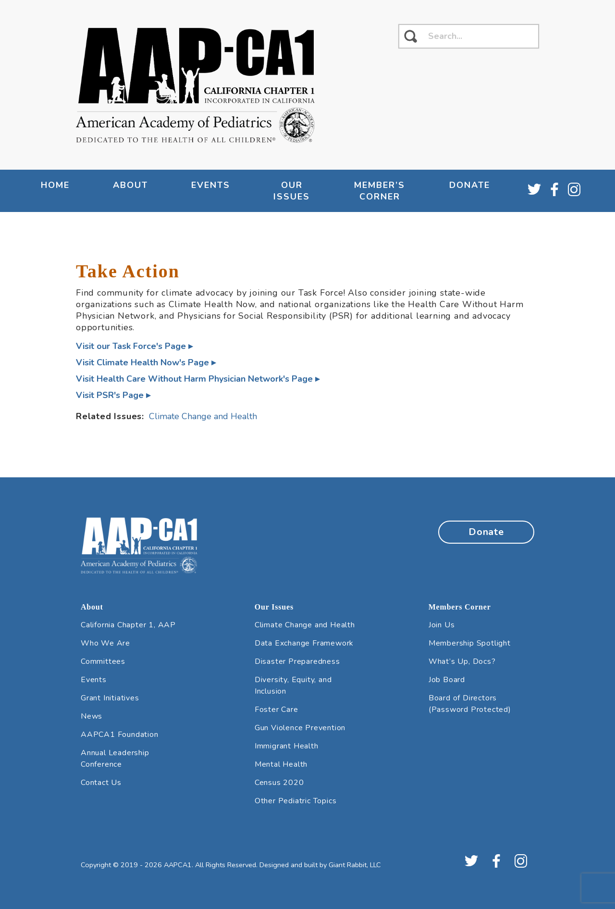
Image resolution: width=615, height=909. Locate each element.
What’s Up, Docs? (462, 661)
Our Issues (291, 190)
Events (210, 185)
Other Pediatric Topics (296, 801)
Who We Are (105, 643)
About (130, 185)
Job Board (447, 679)
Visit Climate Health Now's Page (142, 362)
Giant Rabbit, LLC (355, 865)
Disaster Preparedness (297, 661)
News (91, 716)
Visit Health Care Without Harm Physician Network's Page (194, 379)
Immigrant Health (287, 746)
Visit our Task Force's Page (131, 346)
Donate (469, 185)
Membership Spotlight (470, 643)
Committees (103, 661)
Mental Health (281, 764)
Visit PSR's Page (110, 395)
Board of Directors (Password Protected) (470, 704)
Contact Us (101, 782)
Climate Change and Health (203, 416)
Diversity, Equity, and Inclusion (293, 685)
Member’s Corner (379, 190)
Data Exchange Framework (304, 643)
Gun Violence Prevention (300, 727)
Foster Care (276, 709)
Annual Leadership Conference (115, 758)
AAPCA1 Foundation (120, 734)
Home (55, 185)
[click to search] (410, 36)
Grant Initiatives (110, 698)
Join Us (442, 625)
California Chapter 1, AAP (128, 625)
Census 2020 (279, 782)
